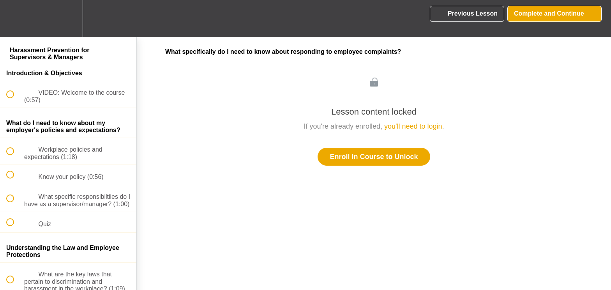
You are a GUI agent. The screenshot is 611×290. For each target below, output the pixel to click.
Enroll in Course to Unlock (374, 157)
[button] (14, 18)
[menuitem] (68, 18)
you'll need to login (413, 126)
